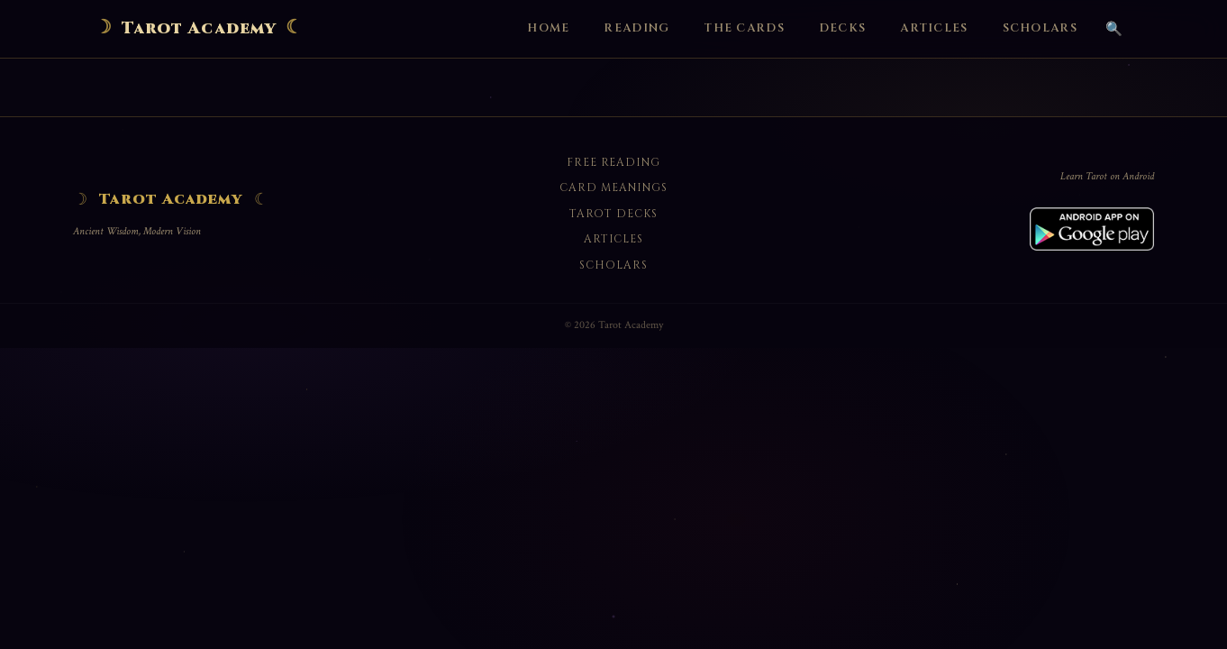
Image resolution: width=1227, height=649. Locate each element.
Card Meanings (613, 187)
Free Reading (614, 162)
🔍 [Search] (1113, 28)
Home (548, 28)
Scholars (1040, 28)
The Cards (744, 28)
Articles (934, 28)
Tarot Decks (613, 213)
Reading (636, 28)
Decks (842, 28)
